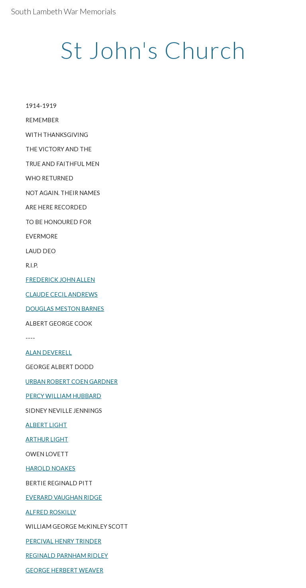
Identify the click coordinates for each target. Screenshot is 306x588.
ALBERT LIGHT (46, 425)
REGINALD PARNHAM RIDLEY (67, 555)
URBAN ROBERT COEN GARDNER (72, 381)
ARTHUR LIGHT (47, 439)
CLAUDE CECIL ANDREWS (62, 294)
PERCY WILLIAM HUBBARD (63, 396)
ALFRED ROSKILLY (51, 512)
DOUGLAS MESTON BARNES (65, 308)
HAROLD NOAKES (50, 468)
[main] (152, 49)
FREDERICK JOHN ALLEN (60, 279)
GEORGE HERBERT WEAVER (64, 570)
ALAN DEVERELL (49, 352)
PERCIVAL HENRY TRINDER (63, 541)
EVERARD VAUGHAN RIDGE (64, 497)
